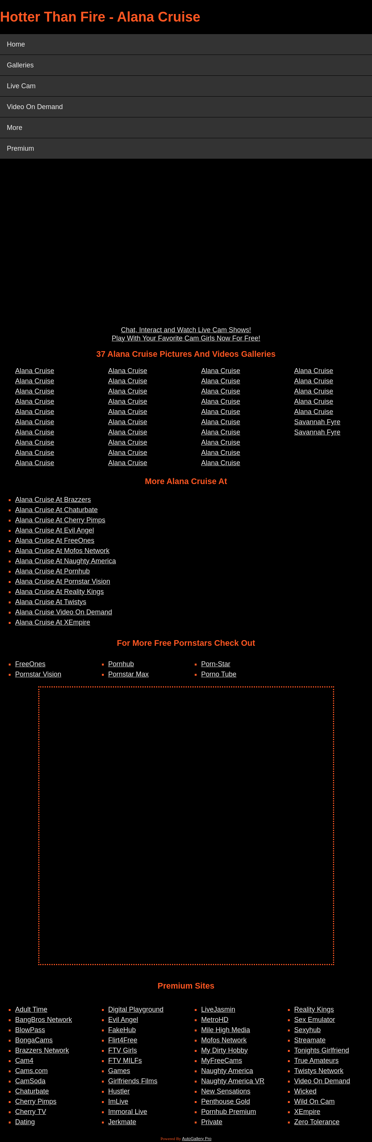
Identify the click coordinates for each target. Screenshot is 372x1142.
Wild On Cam (314, 1101)
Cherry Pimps (35, 1101)
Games (119, 1071)
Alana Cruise (34, 371)
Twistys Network (319, 1071)
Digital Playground (136, 1009)
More (14, 127)
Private (211, 1122)
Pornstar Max (128, 674)
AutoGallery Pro (197, 1138)
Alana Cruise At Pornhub (52, 571)
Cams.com (31, 1071)
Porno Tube (218, 674)
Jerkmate (122, 1122)
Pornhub (121, 664)
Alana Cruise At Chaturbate (56, 510)
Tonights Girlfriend (321, 1050)
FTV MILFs (125, 1060)
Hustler (119, 1091)
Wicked (305, 1091)
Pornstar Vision (38, 674)
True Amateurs (316, 1060)
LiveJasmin (218, 1009)
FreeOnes (30, 664)
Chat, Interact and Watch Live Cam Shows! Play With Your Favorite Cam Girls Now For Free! (186, 334)
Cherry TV (30, 1111)
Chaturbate (32, 1091)
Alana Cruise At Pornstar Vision (62, 581)
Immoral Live (127, 1111)
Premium (20, 148)
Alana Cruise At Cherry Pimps (60, 520)
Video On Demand (35, 107)
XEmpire (307, 1111)
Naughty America (227, 1071)
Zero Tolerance (317, 1122)
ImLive (118, 1101)
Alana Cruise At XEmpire (52, 622)
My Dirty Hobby (224, 1050)
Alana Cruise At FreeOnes (54, 540)
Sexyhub (307, 1030)
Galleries (20, 65)
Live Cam (21, 86)
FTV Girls (122, 1050)
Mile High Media (225, 1030)
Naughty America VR (232, 1081)
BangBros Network (43, 1019)
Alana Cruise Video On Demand (63, 612)
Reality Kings (314, 1009)
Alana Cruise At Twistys (50, 602)
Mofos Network (224, 1040)
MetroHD (214, 1019)
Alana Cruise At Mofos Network (62, 551)
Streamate (310, 1040)
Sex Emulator (314, 1019)
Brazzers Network (42, 1050)
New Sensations (225, 1091)
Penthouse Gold (225, 1101)
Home (16, 44)
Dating (25, 1122)
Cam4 (24, 1060)
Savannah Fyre (317, 422)
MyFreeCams (221, 1060)
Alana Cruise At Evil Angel (54, 530)
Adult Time (31, 1009)
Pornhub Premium (228, 1111)
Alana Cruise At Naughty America (65, 561)
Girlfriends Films (133, 1081)
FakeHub (122, 1030)
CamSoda (30, 1081)
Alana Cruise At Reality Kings (59, 591)
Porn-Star (215, 664)
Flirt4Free (123, 1040)
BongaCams (34, 1040)
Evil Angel (123, 1019)
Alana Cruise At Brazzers (53, 499)
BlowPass (30, 1030)
